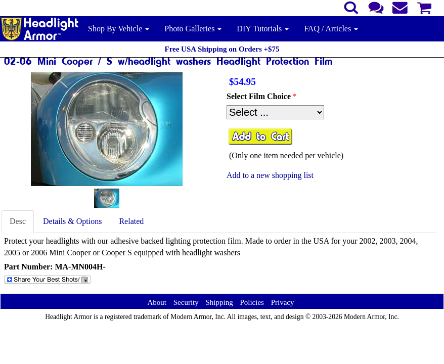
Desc (18, 221)
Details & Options (72, 221)
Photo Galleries (192, 28)
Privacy (282, 302)
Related (131, 221)
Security (186, 302)
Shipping (219, 302)
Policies (252, 302)
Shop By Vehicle (118, 28)
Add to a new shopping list (270, 175)
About (156, 302)
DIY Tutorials (263, 28)
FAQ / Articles (331, 28)
